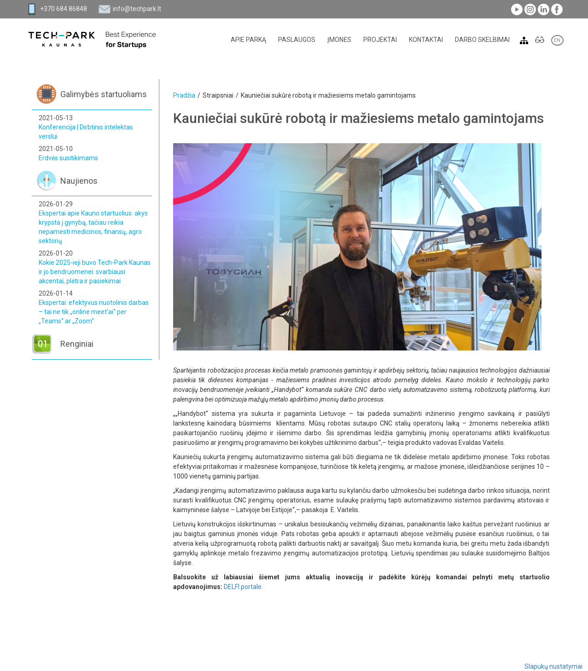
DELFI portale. (243, 586)
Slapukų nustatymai (553, 666)
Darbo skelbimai (482, 39)
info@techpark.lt (137, 8)
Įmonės (339, 39)
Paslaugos (296, 39)
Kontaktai (426, 39)
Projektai (380, 39)
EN (557, 40)
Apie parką (248, 39)
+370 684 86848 (63, 8)
